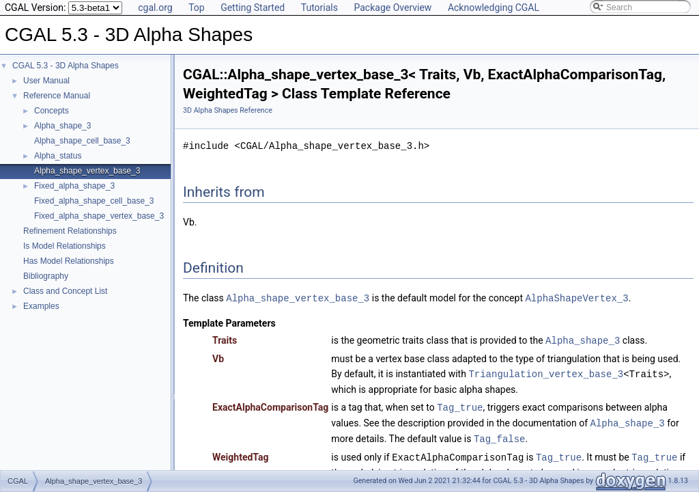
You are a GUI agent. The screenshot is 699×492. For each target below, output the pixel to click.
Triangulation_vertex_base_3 (545, 372)
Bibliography (45, 276)
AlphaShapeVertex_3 (576, 297)
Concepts (51, 110)
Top (196, 7)
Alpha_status (57, 156)
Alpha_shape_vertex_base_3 (87, 171)
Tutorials (319, 7)
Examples (41, 306)
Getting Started (252, 7)
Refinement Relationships (70, 231)
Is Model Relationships (64, 246)
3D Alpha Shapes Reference (227, 110)
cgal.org (155, 7)
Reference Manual (56, 95)
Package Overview (392, 7)
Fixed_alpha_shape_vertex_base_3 (99, 216)
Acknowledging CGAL (493, 7)
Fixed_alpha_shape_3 (74, 186)
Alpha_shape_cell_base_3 (82, 141)
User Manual (46, 80)
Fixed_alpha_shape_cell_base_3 (94, 201)
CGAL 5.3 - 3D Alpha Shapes (65, 65)
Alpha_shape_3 (62, 126)
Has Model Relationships (68, 261)
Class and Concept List (65, 291)
